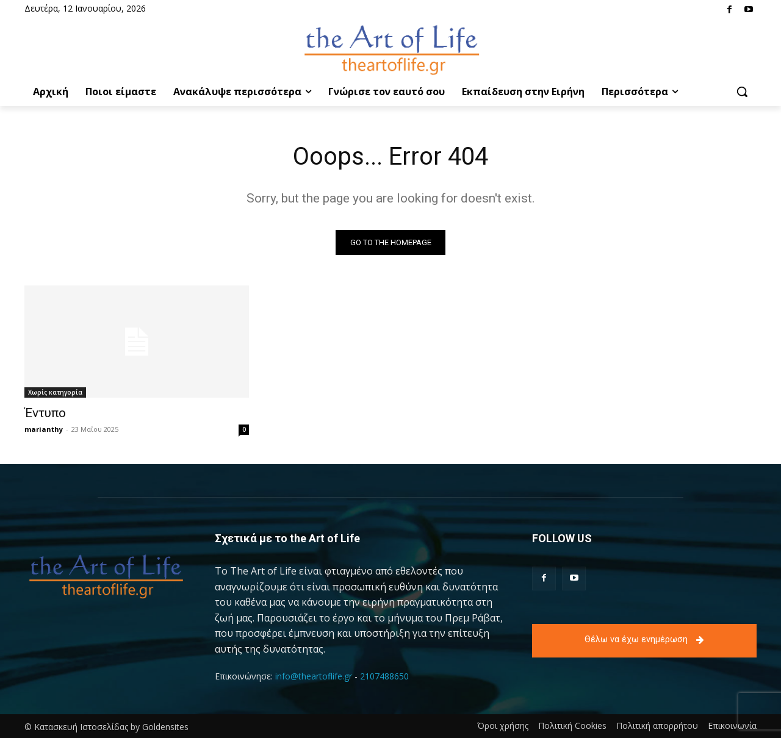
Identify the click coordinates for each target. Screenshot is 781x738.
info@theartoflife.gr (313, 676)
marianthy (43, 429)
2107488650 (384, 676)
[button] (742, 91)
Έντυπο (45, 413)
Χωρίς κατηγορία (55, 392)
